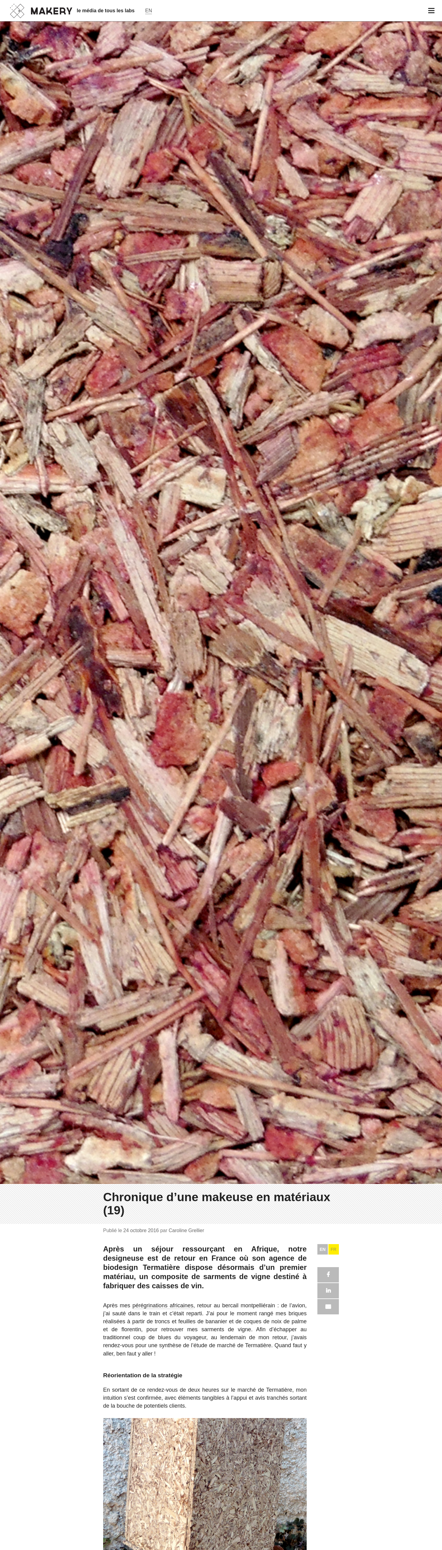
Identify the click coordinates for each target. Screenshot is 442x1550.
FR (333, 1249)
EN (322, 1249)
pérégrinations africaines (163, 1305)
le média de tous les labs (106, 10)
